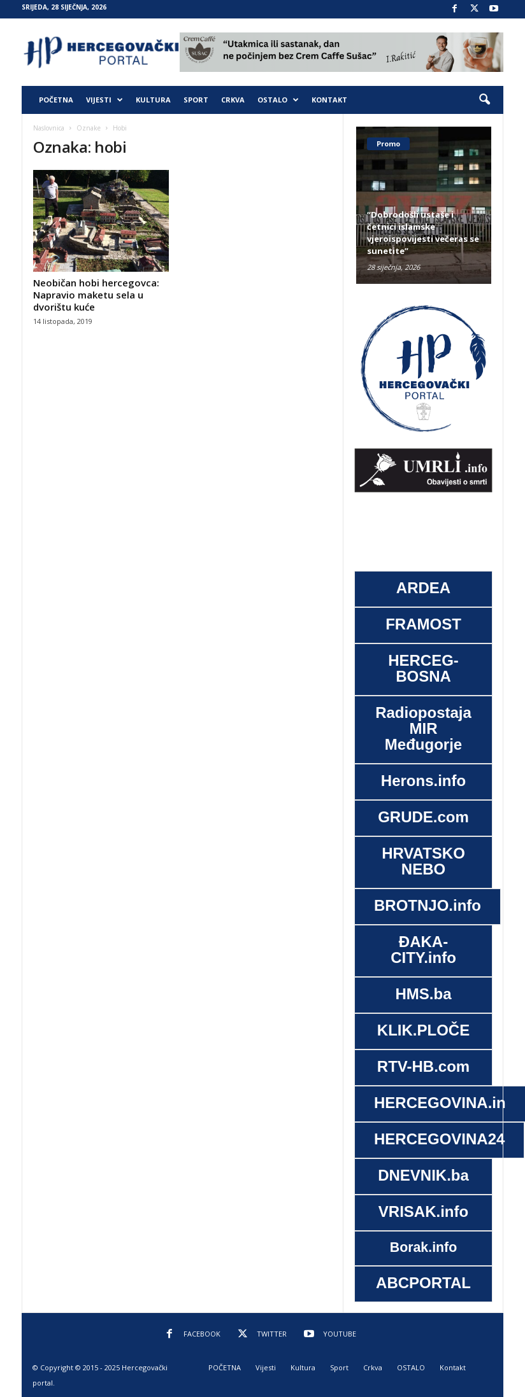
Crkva (233, 99)
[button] (484, 100)
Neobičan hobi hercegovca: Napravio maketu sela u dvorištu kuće (96, 294)
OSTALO (278, 100)
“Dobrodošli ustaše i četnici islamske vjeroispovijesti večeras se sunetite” (423, 232)
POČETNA (56, 99)
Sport (195, 99)
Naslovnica (48, 127)
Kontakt (329, 99)
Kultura (153, 99)
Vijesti (104, 100)
